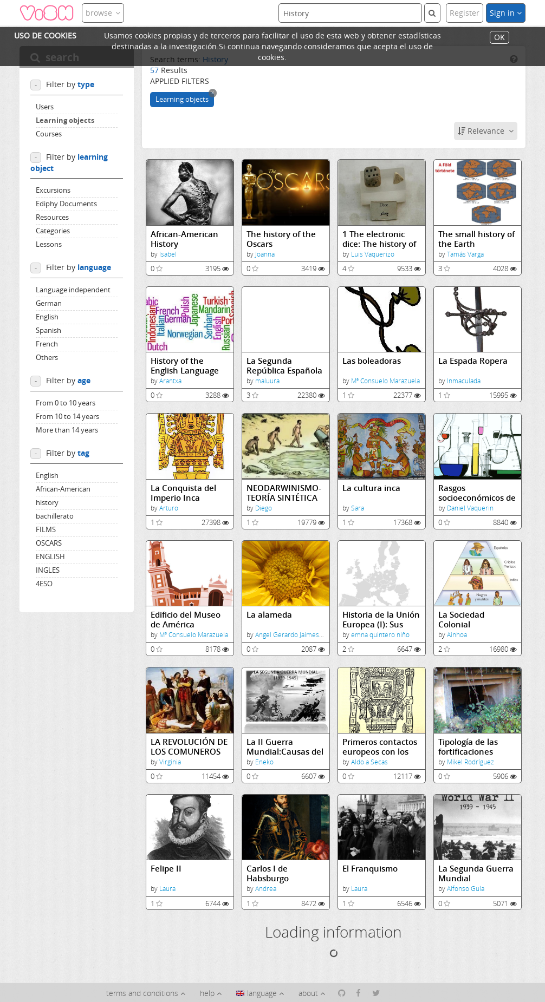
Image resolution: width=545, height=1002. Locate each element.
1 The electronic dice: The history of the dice (379, 239)
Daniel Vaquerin (470, 508)
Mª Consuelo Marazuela (385, 380)
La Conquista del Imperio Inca (183, 493)
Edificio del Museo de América (185, 620)
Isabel (168, 254)
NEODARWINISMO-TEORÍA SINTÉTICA (283, 493)
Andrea (265, 888)
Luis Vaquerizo (372, 254)
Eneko (264, 762)
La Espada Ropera (473, 361)
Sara (357, 508)
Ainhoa (457, 634)
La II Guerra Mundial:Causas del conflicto (284, 747)
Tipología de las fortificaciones (468, 747)
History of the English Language (185, 366)
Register (464, 13)
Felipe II (166, 868)
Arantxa (170, 380)
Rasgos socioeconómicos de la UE (477, 493)
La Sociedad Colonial (461, 620)
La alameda (269, 615)
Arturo (168, 508)
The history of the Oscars (281, 239)
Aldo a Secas (369, 762)
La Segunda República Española (284, 366)
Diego (263, 508)
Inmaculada (464, 380)
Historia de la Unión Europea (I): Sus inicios (381, 620)
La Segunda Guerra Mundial (476, 873)
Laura (167, 888)
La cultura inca (371, 488)
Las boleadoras (371, 361)
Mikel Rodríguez (470, 762)
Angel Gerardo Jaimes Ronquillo (301, 634)
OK (499, 37)
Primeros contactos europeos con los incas (379, 747)
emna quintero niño (380, 634)
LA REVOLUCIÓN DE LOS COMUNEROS (189, 747)
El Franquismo (370, 868)
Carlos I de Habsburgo (267, 873)
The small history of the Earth (476, 239)
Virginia (170, 762)
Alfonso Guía (465, 888)
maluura (267, 380)
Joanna (265, 254)
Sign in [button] (506, 13)
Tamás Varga (465, 254)
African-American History (184, 239)
